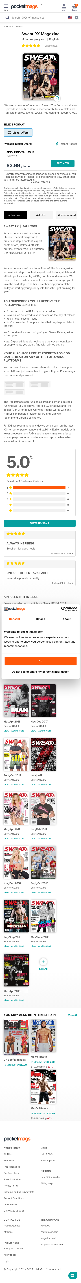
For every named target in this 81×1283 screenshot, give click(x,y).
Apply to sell (10, 1254)
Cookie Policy (10, 1204)
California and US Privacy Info (19, 1192)
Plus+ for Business (13, 1179)
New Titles (9, 1160)
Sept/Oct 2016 (39, 883)
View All (72, 1015)
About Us (45, 1225)
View (6, 730)
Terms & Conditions (14, 1198)
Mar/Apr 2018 (12, 721)
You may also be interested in (30, 1015)
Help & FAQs (47, 1154)
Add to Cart (17, 730)
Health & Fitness (14, 26)
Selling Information (13, 1248)
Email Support (48, 1160)
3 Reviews (51, 45)
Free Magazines (12, 1166)
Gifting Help (47, 1183)
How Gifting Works (50, 1177)
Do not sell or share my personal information (40, 671)
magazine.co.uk (49, 1238)
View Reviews (39, 523)
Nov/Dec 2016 (12, 883)
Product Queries (12, 1225)
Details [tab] (40, 618)
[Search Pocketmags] (7, 18)
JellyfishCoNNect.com (52, 1244)
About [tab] (67, 618)
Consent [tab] (14, 618)
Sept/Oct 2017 (12, 775)
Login (6, 1261)
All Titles (8, 1154)
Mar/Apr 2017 (12, 829)
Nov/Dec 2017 (39, 721)
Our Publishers (11, 1173)
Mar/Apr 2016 (12, 991)
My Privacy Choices (14, 1211)
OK (40, 661)
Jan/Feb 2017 (39, 829)
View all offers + (40, 181)
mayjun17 (36, 775)
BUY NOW (63, 163)
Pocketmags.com (49, 1232)
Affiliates (8, 1232)
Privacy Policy (11, 1185)
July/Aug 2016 (12, 937)
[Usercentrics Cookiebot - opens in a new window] (61, 609)
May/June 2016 (40, 937)
